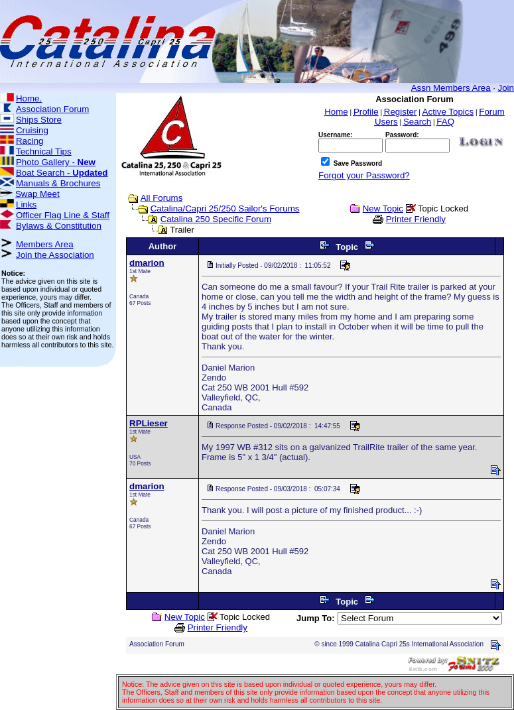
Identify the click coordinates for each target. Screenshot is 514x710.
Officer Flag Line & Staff (62, 215)
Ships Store (39, 120)
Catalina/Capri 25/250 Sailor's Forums (225, 208)
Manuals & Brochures (58, 183)
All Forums (162, 198)
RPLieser (148, 423)
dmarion (146, 263)
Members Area (45, 244)
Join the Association (55, 255)
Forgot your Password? (364, 175)
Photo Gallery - (56, 162)
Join (506, 88)
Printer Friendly (416, 219)
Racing (30, 141)
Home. (29, 98)
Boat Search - (62, 173)
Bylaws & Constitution (58, 226)
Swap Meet (37, 194)
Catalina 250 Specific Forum (216, 219)
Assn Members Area (451, 88)
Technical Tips (44, 151)
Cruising (32, 130)
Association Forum (52, 109)
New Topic (383, 208)
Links (26, 204)
